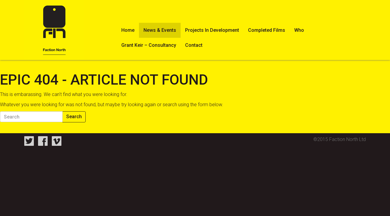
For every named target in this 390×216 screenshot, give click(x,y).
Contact (193, 45)
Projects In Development (212, 30)
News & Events (159, 30)
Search (74, 116)
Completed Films (266, 30)
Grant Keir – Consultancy (148, 45)
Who (299, 30)
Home (127, 30)
